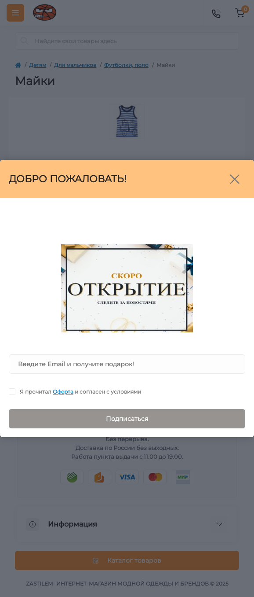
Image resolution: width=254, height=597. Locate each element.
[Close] (234, 179)
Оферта (63, 391)
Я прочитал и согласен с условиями (80, 391)
